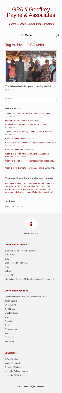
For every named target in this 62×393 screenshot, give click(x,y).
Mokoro (8, 271)
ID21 (7, 259)
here (12, 183)
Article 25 (9, 275)
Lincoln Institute (11, 313)
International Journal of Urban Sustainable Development (29, 279)
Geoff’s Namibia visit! (14, 139)
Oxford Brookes (11, 359)
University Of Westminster (16, 375)
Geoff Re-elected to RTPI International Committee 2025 (29, 161)
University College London (16, 371)
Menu (26, 35)
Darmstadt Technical (13, 367)
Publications (10, 337)
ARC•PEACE (10, 255)
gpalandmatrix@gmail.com (17, 192)
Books (7, 325)
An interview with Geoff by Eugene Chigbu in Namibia (28, 132)
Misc (7, 333)
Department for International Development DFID (25, 297)
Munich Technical (12, 363)
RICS (7, 267)
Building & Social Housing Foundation (21, 251)
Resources (9, 341)
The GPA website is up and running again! (28, 86)
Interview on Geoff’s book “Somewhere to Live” (25, 125)
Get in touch (31, 233)
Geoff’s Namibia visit (14, 150)
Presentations (11, 329)
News (7, 317)
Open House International (16, 263)
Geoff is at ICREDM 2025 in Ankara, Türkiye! (24, 168)
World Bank (10, 309)
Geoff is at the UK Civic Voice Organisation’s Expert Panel (30, 143)
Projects (8, 321)
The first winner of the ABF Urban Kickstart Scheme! (28, 113)
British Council (11, 301)
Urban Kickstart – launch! (16, 120)
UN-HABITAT (10, 305)
